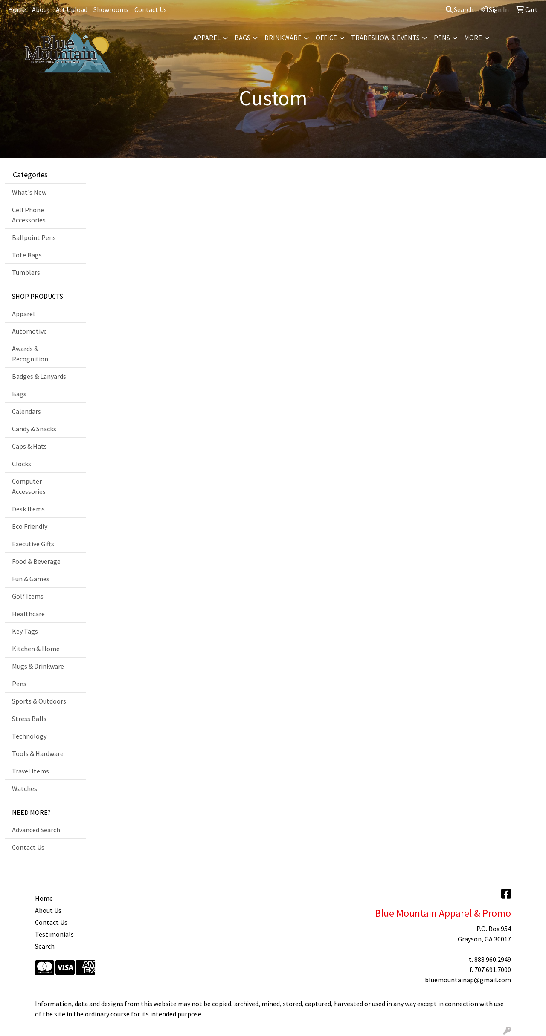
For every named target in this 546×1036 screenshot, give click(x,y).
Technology (29, 736)
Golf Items (28, 596)
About (41, 9)
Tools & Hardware (38, 753)
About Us (48, 910)
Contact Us (150, 9)
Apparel (207, 37)
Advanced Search (36, 829)
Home (17, 9)
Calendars (26, 411)
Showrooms (110, 9)
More (473, 37)
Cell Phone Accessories (29, 214)
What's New (29, 192)
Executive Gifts (33, 544)
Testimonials (54, 934)
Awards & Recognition (30, 353)
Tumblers (26, 272)
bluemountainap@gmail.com (468, 979)
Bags (242, 37)
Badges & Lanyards (39, 376)
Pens (442, 37)
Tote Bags (27, 255)
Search (459, 9)
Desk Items (28, 509)
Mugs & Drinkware (38, 666)
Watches (24, 788)
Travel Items (30, 771)
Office (326, 37)
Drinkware (283, 37)
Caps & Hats (29, 446)
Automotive (29, 331)
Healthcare (28, 613)
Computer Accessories (29, 486)
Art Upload (71, 9)
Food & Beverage (36, 561)
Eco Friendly (29, 526)
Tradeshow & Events (385, 37)
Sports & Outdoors (39, 701)
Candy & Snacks (34, 428)
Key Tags (25, 631)
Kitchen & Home (36, 648)
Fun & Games (30, 578)
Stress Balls (29, 718)
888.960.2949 (492, 959)
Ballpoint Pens (34, 237)
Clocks (21, 463)
